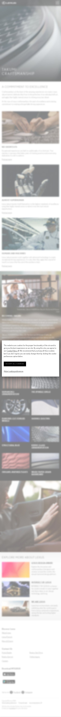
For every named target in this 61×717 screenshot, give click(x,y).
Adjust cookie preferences (13, 371)
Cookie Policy (12, 351)
